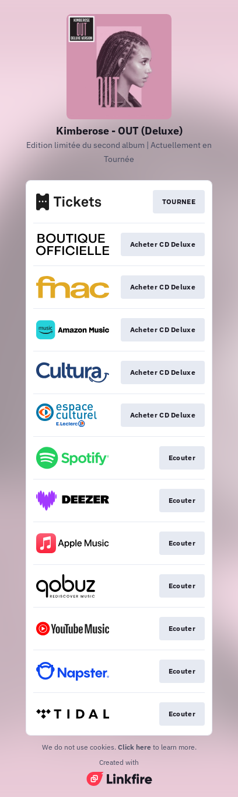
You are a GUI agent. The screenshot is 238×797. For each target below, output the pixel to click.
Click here (134, 747)
